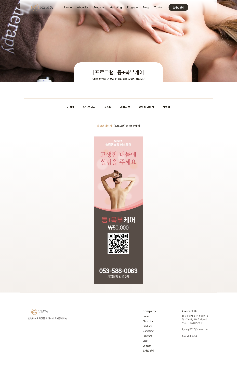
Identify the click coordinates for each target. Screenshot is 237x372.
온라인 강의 (148, 350)
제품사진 (125, 107)
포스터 (108, 107)
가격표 (70, 107)
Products (98, 7)
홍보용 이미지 (146, 107)
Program (132, 7)
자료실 (166, 107)
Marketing (115, 7)
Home (68, 7)
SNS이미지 (89, 107)
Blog (146, 7)
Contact (158, 7)
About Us (82, 7)
